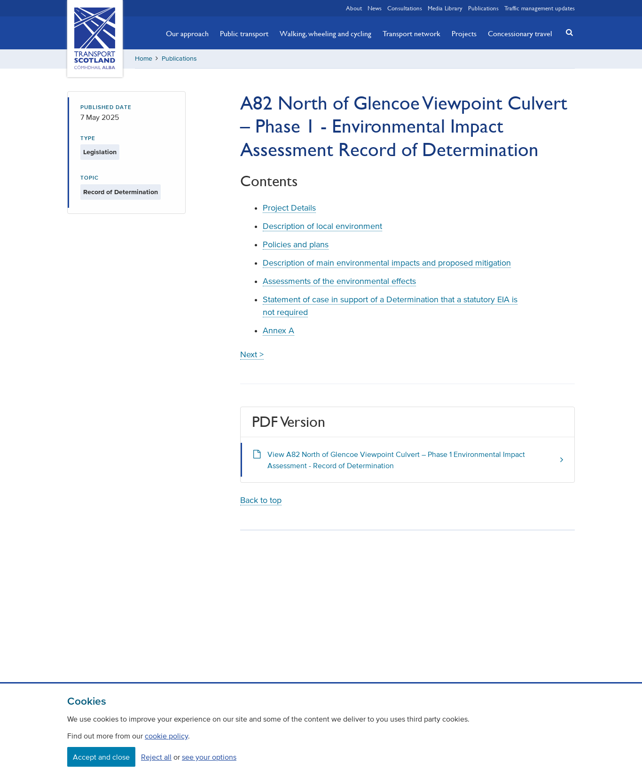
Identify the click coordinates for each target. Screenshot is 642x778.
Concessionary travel (520, 33)
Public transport (244, 33)
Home (143, 58)
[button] (567, 32)
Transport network (411, 33)
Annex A (278, 330)
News (375, 8)
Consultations (404, 8)
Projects (464, 33)
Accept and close (101, 757)
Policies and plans (296, 244)
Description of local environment (322, 226)
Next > (252, 354)
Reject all (156, 757)
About (354, 8)
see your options (209, 757)
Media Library (445, 8)
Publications (483, 8)
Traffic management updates (539, 8)
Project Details (289, 207)
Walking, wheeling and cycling (325, 33)
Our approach (187, 33)
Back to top (261, 500)
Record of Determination (120, 192)
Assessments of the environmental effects (339, 281)
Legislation (100, 152)
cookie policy (166, 735)
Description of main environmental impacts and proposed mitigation (387, 262)
